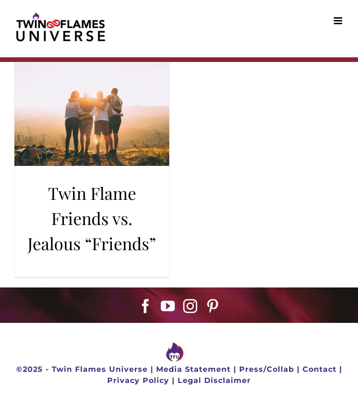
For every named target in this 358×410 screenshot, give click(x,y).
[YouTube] (168, 306)
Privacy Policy (138, 380)
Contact (320, 369)
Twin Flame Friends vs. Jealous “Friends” (92, 218)
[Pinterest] (213, 306)
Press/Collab (266, 369)
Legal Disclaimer (214, 380)
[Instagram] (190, 306)
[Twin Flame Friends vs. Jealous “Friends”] (91, 114)
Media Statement (193, 369)
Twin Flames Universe (100, 369)
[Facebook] (145, 306)
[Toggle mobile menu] (339, 21)
